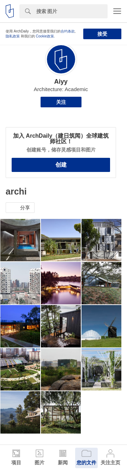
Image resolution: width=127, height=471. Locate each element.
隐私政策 (13, 36)
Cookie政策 (45, 36)
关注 (61, 102)
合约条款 (68, 31)
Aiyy (60, 81)
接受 (102, 34)
